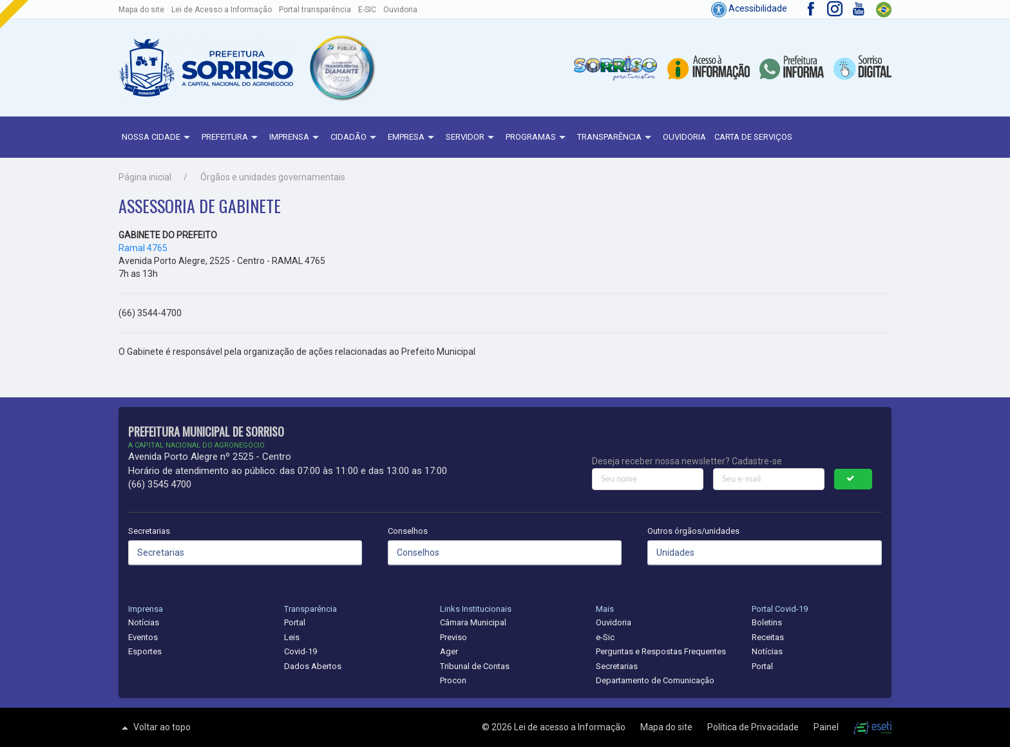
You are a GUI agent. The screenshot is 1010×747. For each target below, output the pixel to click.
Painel (827, 727)
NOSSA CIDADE (157, 137)
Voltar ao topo (155, 727)
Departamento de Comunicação (655, 680)
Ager (449, 651)
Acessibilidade (749, 8)
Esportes (145, 651)
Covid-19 (300, 651)
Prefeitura (231, 137)
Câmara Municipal (473, 622)
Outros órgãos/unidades (693, 531)
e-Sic (605, 637)
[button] (341, 68)
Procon (453, 680)
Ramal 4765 (143, 248)
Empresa (412, 137)
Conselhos (408, 531)
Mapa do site (141, 9)
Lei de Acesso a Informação (221, 9)
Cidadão (354, 137)
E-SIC (367, 9)
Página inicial (145, 177)
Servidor (471, 137)
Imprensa (295, 137)
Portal (294, 622)
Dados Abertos (312, 666)
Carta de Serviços (753, 137)
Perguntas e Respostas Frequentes (661, 651)
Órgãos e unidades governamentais (272, 177)
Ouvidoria (400, 9)
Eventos (143, 637)
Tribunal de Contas (475, 666)
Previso (453, 637)
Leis (292, 637)
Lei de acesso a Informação (570, 727)
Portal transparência (315, 9)
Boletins (767, 622)
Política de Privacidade (754, 727)
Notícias (143, 622)
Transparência (615, 137)
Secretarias (149, 531)
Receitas (768, 637)
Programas (537, 137)
